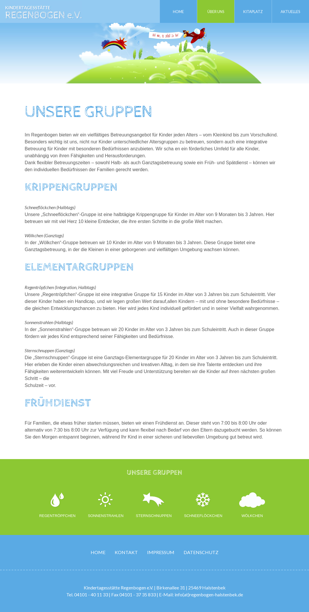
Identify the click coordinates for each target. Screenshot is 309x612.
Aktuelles (290, 11)
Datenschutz (201, 552)
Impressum (160, 552)
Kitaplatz (253, 11)
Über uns (216, 11)
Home (178, 11)
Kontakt (126, 552)
